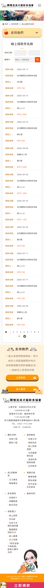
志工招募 (13, 540)
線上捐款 (13, 515)
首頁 (5, 24)
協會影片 (13, 498)
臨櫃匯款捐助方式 (13, 531)
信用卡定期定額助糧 (13, 524)
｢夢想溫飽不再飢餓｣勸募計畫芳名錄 (13, 547)
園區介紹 (13, 442)
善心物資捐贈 (32, 447)
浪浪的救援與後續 (32, 461)
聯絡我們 (31, 493)
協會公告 (32, 439)
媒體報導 (13, 501)
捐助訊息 (32, 442)
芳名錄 (12, 519)
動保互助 (13, 505)
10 (19, 336)
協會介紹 (13, 439)
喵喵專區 (13, 483)
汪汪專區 (13, 480)
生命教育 (32, 466)
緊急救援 (32, 480)
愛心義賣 (13, 536)
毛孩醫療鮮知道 (32, 454)
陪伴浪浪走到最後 (32, 485)
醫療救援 (32, 477)
